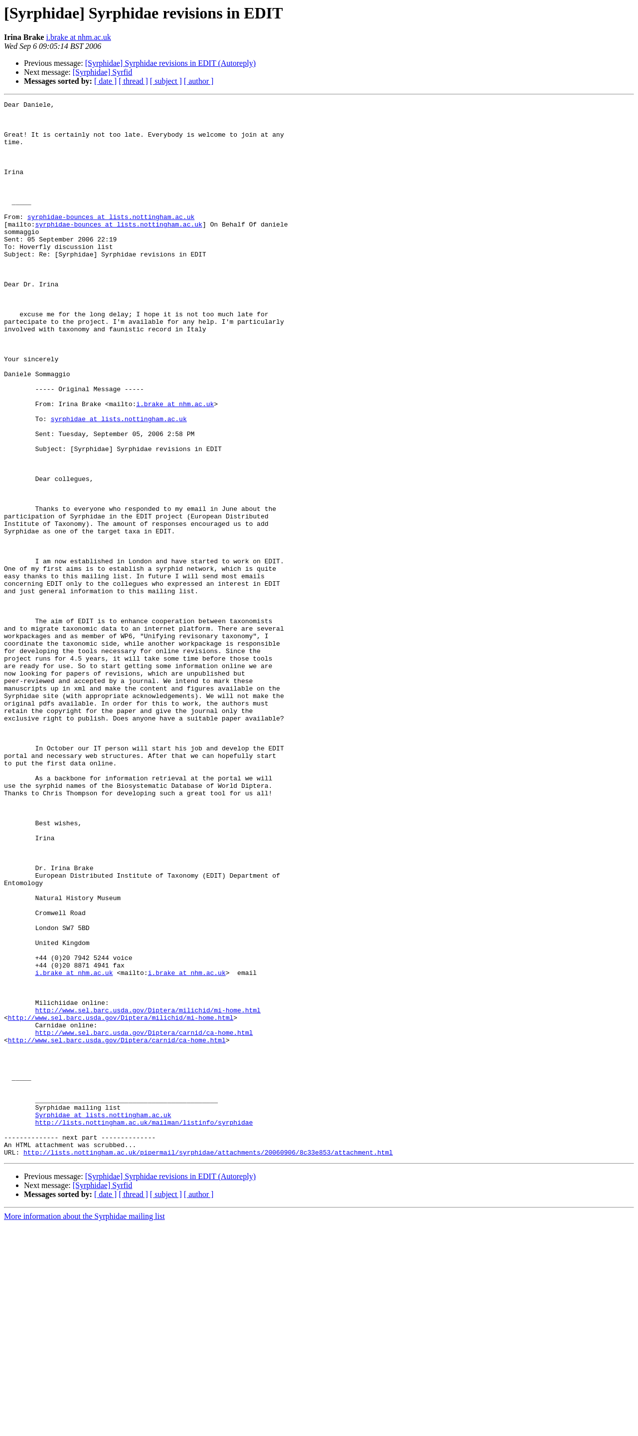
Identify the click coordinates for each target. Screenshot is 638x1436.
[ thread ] (133, 81)
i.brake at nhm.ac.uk (78, 37)
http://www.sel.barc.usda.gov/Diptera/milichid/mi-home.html (147, 1192)
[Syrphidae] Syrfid (103, 72)
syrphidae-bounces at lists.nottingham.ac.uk (110, 240)
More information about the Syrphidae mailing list (84, 1427)
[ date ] (105, 81)
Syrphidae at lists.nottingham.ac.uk (103, 1318)
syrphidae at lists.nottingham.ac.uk (119, 483)
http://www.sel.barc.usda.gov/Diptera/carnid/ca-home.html (144, 1219)
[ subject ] (166, 81)
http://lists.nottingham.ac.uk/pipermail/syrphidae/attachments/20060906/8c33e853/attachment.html (208, 1363)
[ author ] (199, 81)
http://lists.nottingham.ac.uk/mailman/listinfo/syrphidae (144, 1327)
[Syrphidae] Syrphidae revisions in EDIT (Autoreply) (170, 63)
